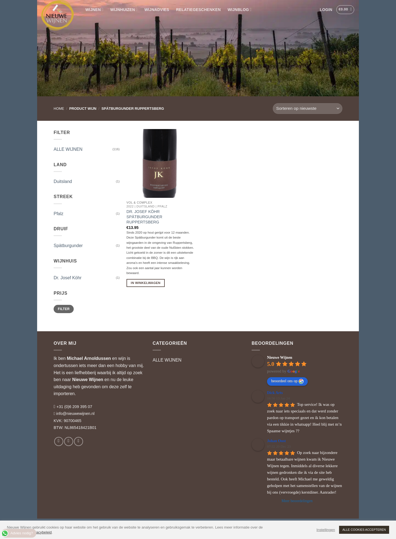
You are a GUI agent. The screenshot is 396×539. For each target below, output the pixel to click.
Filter (64, 309)
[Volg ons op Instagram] (68, 441)
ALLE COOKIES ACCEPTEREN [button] (364, 529)
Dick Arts (275, 393)
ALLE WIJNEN (68, 149)
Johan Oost (276, 441)
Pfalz (59, 213)
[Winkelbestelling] (307, 108)
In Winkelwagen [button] (146, 282)
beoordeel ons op (287, 381)
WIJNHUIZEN (124, 9)
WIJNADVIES (156, 9)
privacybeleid (41, 532)
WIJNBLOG (240, 9)
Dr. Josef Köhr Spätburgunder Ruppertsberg (144, 216)
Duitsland (63, 181)
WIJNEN (94, 9)
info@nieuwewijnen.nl (75, 413)
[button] (326, 9)
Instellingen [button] (326, 530)
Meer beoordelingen (296, 501)
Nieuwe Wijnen (87, 379)
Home (59, 108)
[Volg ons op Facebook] (58, 441)
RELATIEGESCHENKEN (198, 9)
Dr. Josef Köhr (67, 277)
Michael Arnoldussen (89, 358)
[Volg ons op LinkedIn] (78, 441)
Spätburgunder (68, 245)
